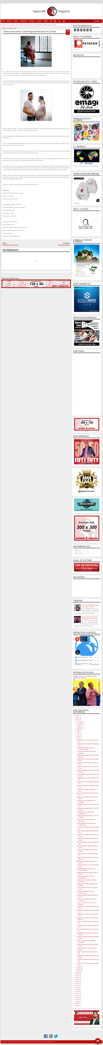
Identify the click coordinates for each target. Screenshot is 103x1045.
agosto (79, 730)
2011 (77, 997)
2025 (77, 718)
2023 (77, 973)
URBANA (15, 21)
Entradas (78, 550)
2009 (77, 1001)
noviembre (79, 724)
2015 (77, 989)
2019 (77, 981)
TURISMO (45, 21)
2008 (77, 1003)
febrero (79, 969)
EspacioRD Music (78, 666)
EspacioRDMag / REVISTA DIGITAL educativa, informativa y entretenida (27, 1041)
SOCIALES (38, 21)
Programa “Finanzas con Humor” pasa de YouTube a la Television (85, 677)
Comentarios (79, 553)
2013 (77, 993)
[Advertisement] (86, 384)
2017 (77, 985)
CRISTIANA (32, 21)
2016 (77, 987)
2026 (77, 715)
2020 (77, 979)
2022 (77, 975)
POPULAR (9, 21)
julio (78, 732)
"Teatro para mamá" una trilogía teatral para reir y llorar (29, 31)
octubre (79, 726)
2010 (77, 999)
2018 (77, 983)
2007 (77, 1005)
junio (78, 734)
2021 (77, 977)
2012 (77, 995)
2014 (77, 991)
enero (78, 971)
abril (78, 738)
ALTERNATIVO (23, 21)
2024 (77, 720)
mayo (78, 736)
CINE (51, 21)
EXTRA (3, 21)
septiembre (80, 728)
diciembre (79, 722)
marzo (78, 967)
